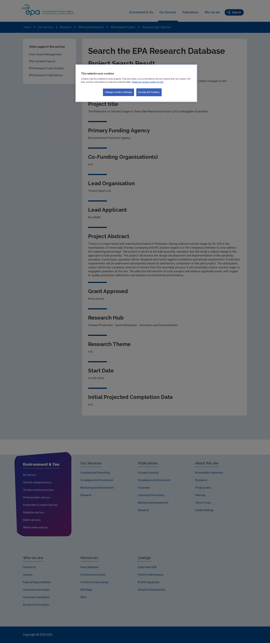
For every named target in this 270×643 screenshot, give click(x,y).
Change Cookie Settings (118, 92)
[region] (136, 83)
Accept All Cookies (149, 92)
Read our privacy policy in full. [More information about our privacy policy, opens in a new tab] (148, 82)
